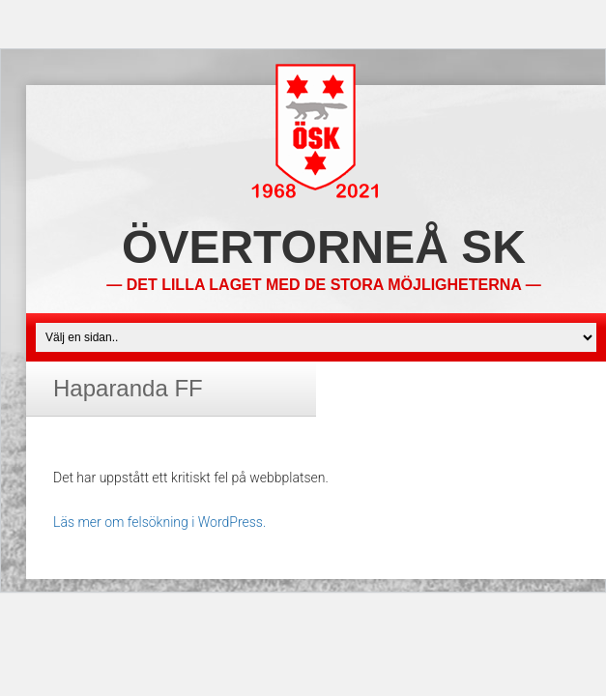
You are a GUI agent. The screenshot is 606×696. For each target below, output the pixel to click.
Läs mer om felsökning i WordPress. (159, 522)
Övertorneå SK (324, 247)
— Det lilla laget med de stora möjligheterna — (323, 284)
